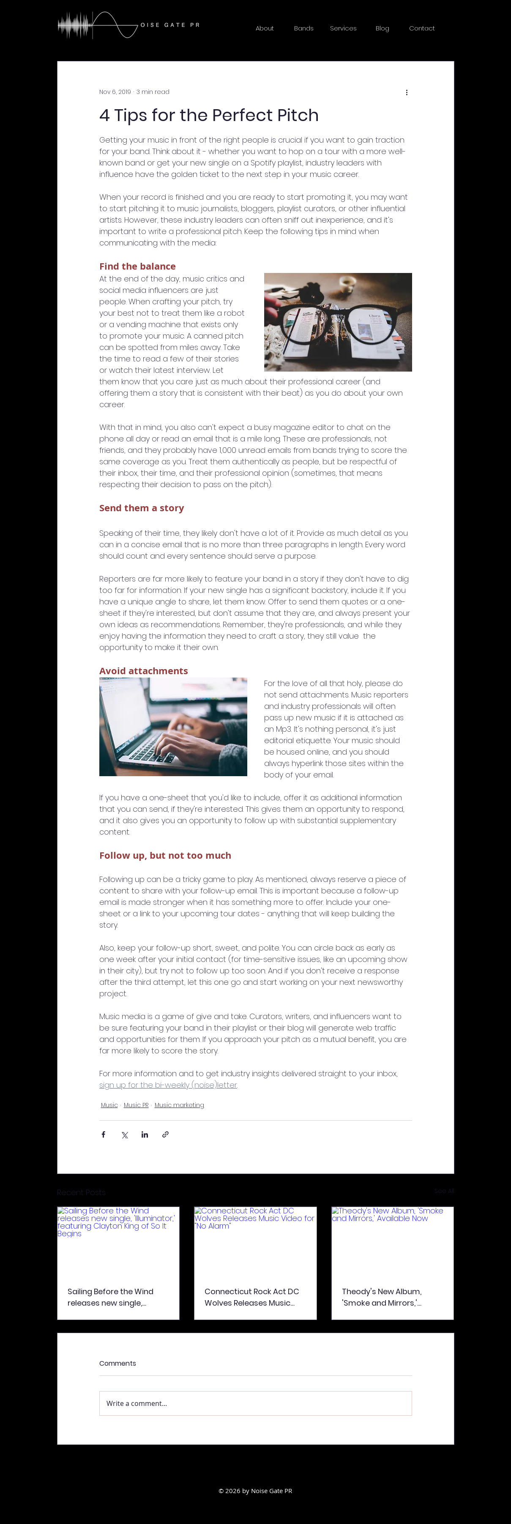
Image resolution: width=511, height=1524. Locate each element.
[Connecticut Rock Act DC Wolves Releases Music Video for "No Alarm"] (255, 1241)
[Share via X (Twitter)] (124, 1134)
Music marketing (179, 1105)
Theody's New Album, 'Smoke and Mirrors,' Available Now (381, 1297)
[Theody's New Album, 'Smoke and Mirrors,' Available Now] (393, 1241)
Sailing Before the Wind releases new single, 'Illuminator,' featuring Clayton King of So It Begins (118, 1297)
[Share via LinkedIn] (145, 1134)
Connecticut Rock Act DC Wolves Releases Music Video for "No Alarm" (252, 1297)
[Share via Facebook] (103, 1134)
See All (444, 1191)
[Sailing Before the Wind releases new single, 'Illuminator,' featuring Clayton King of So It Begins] (118, 1241)
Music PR (136, 1105)
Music (109, 1105)
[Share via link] (165, 1134)
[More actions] (407, 92)
